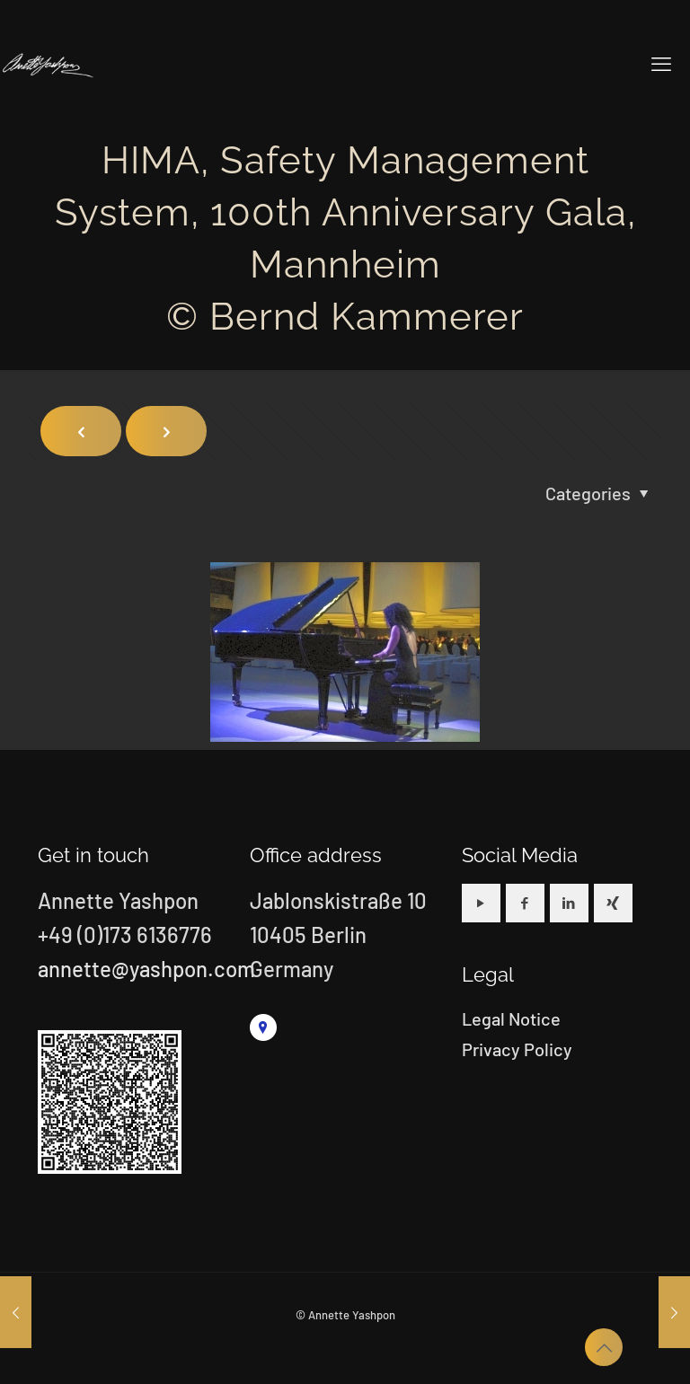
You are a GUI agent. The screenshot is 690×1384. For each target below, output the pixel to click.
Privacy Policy (517, 1049)
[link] (263, 1027)
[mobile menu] (661, 63)
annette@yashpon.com (146, 969)
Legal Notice (511, 1018)
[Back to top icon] (604, 1347)
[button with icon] (481, 903)
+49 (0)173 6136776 (125, 934)
